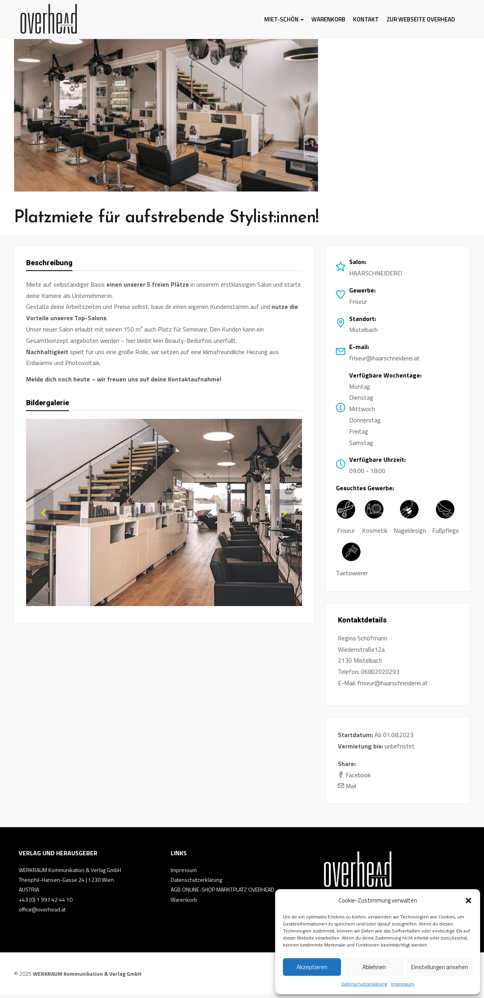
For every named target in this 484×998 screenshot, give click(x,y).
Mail (347, 789)
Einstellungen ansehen (439, 967)
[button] (468, 900)
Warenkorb (328, 19)
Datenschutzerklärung (364, 983)
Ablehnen (374, 967)
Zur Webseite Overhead (421, 19)
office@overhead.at (42, 913)
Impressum (402, 983)
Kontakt (366, 19)
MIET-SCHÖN (284, 19)
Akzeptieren (312, 967)
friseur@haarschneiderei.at (384, 361)
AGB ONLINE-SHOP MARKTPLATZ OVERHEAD (222, 893)
